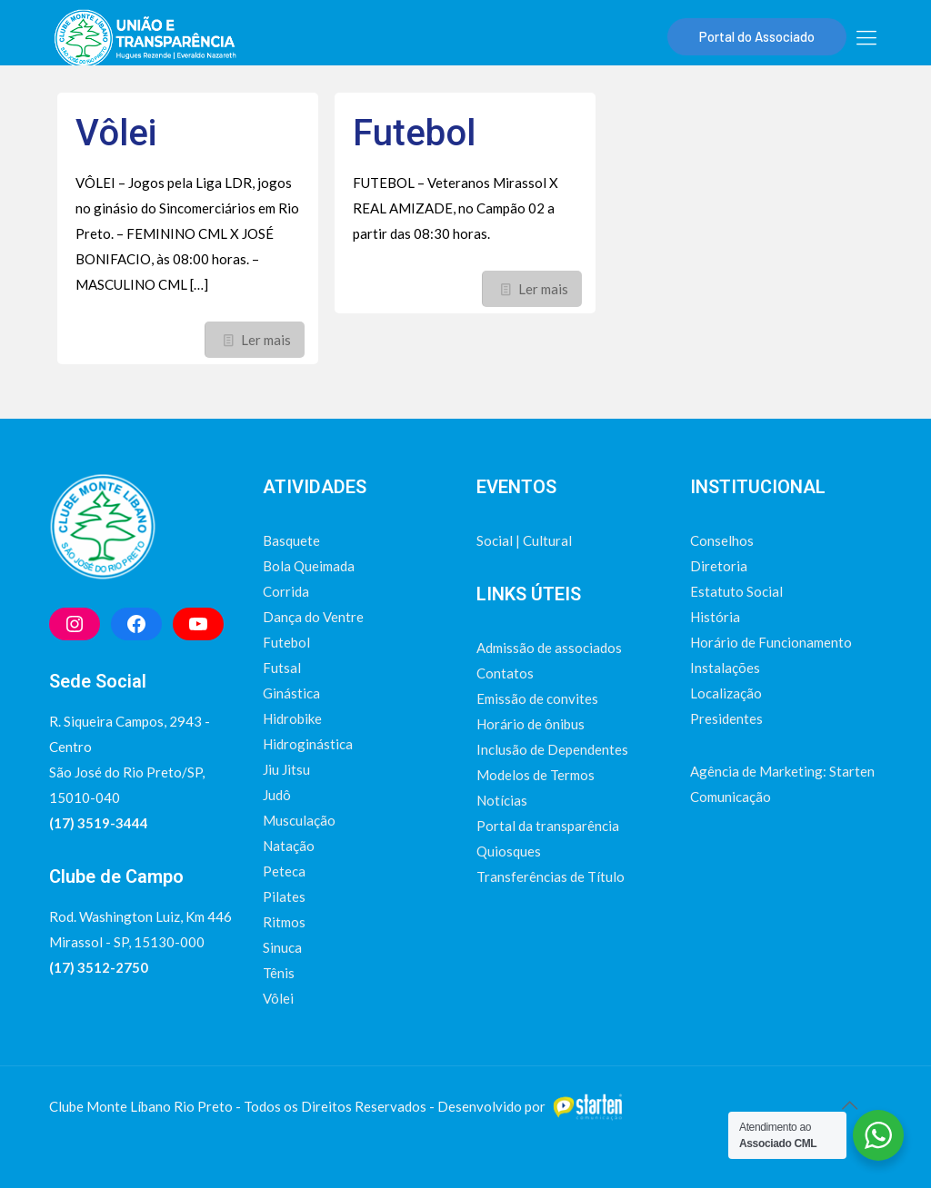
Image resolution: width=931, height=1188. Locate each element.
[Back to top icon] (849, 1104)
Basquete (291, 540)
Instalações (725, 667)
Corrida (286, 591)
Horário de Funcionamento (771, 642)
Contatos (505, 673)
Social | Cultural (524, 540)
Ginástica (291, 693)
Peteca (284, 871)
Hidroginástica (308, 744)
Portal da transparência (547, 825)
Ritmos (284, 922)
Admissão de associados (549, 647)
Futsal (282, 667)
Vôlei (115, 133)
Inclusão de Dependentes (552, 749)
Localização (726, 693)
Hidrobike (292, 718)
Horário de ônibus (530, 724)
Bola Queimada (309, 566)
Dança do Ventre (313, 617)
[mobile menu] (866, 37)
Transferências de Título (550, 876)
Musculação (299, 820)
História (715, 617)
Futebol (414, 133)
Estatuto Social (736, 591)
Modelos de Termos (535, 775)
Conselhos (722, 540)
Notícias (501, 800)
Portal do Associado (757, 36)
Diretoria (718, 566)
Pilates (284, 896)
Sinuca (282, 947)
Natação (289, 845)
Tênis (279, 973)
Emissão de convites (537, 698)
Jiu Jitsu (286, 769)
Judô (277, 795)
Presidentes (726, 718)
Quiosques (508, 851)
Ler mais (266, 340)
